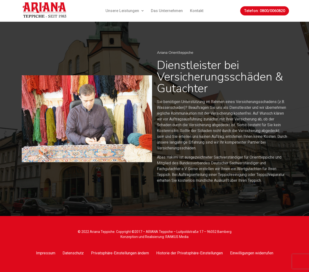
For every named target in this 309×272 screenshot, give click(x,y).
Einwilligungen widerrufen (251, 253)
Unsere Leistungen (124, 10)
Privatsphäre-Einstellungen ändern (120, 253)
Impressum (45, 253)
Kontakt (197, 10)
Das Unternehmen (167, 10)
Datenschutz (73, 253)
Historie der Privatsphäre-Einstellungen (189, 253)
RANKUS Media (177, 237)
